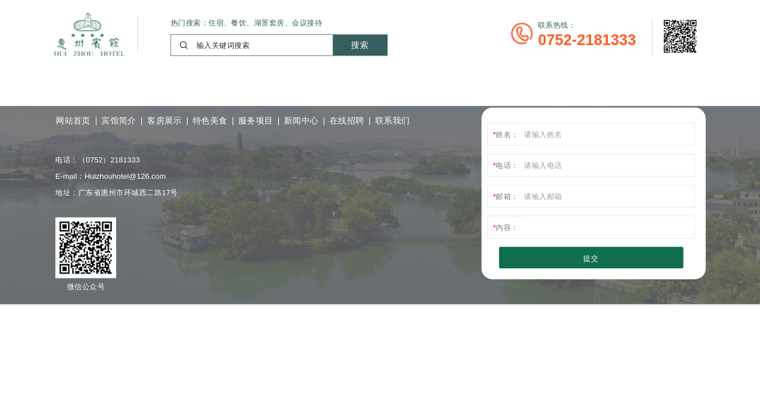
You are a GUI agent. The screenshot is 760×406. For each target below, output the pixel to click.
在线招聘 (347, 120)
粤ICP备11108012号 (191, 314)
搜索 (359, 44)
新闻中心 (301, 120)
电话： (507, 165)
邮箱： (507, 196)
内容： (507, 227)
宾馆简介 (118, 120)
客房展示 (164, 120)
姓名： (507, 134)
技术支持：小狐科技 (287, 314)
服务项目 (255, 120)
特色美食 (210, 120)
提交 (590, 258)
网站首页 (73, 120)
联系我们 (392, 120)
